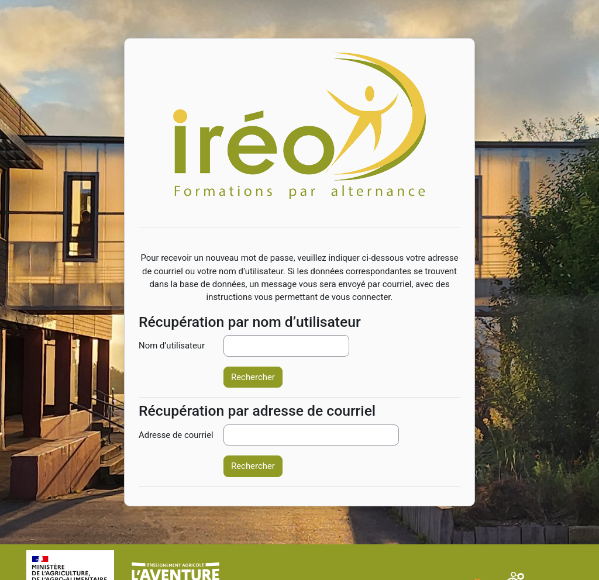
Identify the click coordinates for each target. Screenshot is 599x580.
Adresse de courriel (176, 435)
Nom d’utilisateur (172, 345)
